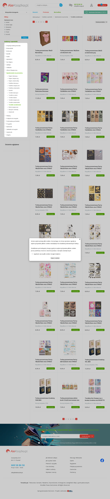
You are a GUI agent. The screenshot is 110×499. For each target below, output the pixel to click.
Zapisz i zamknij (55, 258)
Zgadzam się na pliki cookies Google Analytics (47, 254)
